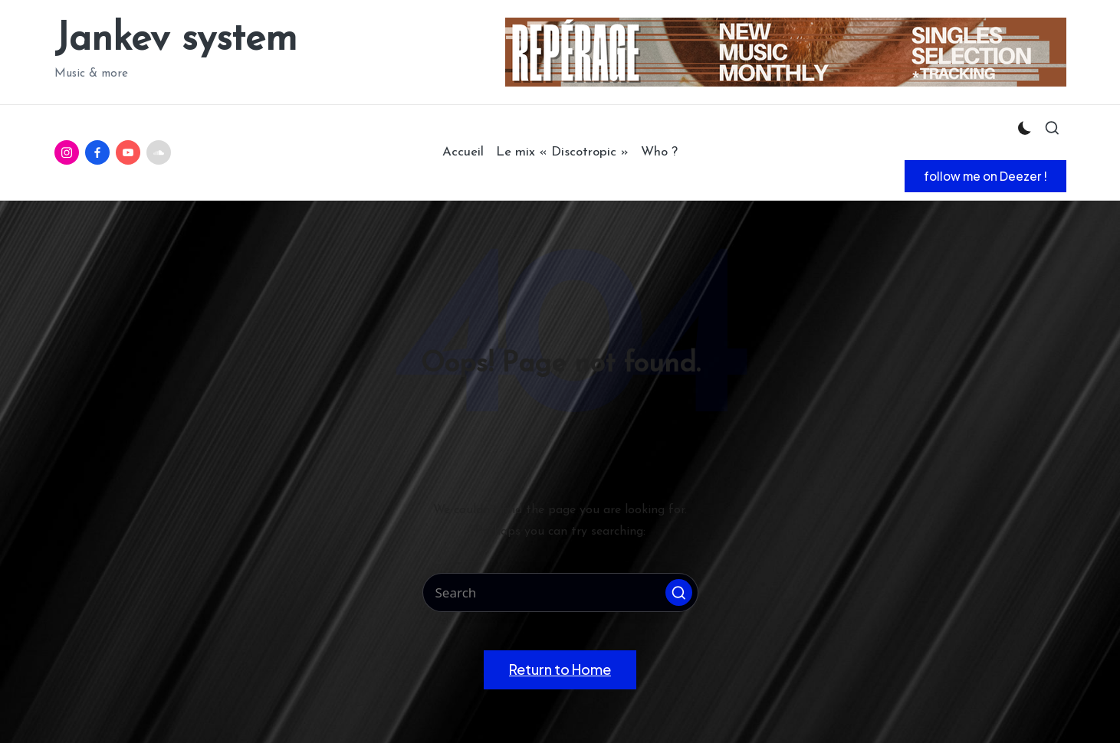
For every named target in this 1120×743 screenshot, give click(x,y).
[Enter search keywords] (560, 592)
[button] (985, 176)
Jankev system (175, 40)
